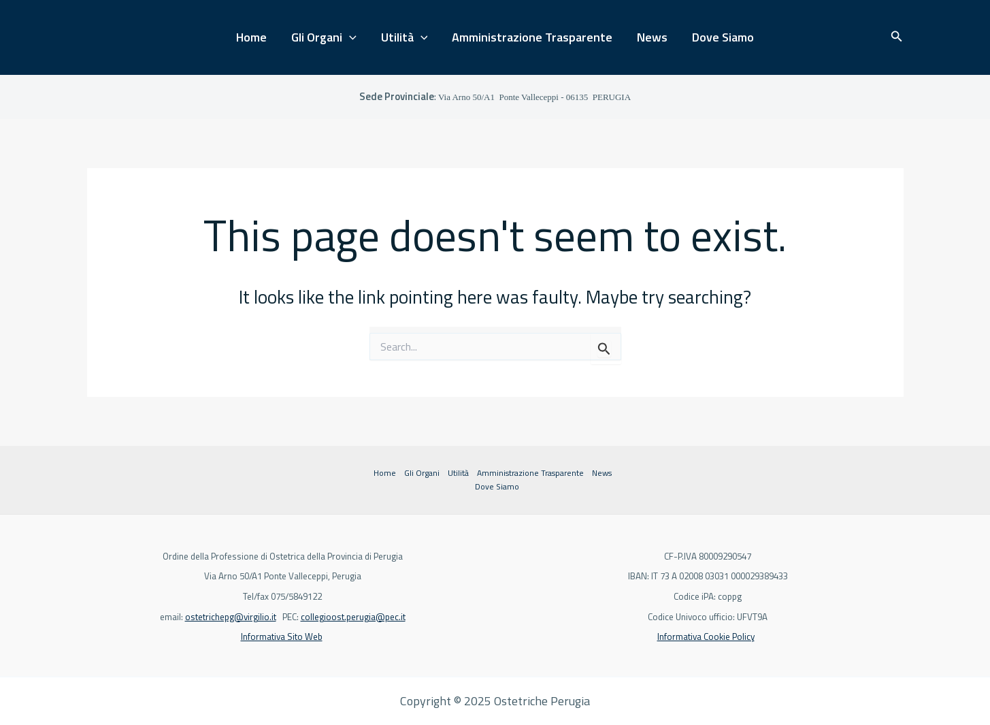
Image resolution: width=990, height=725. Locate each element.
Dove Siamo (723, 37)
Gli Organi (324, 38)
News (652, 37)
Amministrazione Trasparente (532, 37)
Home (251, 37)
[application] (349, 38)
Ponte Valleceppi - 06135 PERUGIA (534, 97)
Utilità (404, 38)
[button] (897, 37)
